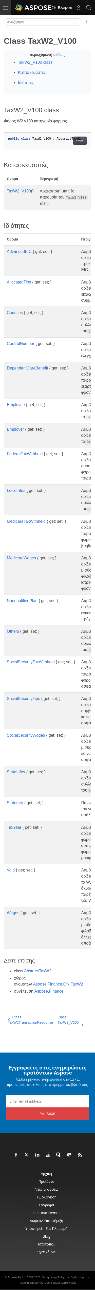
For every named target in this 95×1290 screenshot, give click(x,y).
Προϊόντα (46, 1181)
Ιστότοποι (46, 1244)
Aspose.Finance (49, 991)
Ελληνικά (61, 7)
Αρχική (46, 1173)
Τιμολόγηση (46, 1197)
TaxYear (14, 827)
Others (13, 631)
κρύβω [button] (59, 55)
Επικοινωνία (69, 1282)
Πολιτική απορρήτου (30, 1282)
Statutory (15, 803)
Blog (46, 1236)
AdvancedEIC (19, 251)
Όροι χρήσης (52, 1282)
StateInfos (16, 772)
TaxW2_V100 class (35, 62)
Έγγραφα (46, 1204)
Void (11, 870)
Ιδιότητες (26, 82)
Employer (15, 429)
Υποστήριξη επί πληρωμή (46, 1228)
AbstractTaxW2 (37, 971)
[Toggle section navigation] (86, 22)
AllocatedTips (19, 282)
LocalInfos (16, 490)
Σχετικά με (46, 1252)
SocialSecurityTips (23, 698)
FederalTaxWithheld (25, 454)
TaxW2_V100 (19, 191)
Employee (16, 405)
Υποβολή (47, 1113)
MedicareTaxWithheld (26, 521)
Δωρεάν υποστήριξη (46, 1220)
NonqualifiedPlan (22, 601)
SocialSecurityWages (26, 735)
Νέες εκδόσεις (46, 1189)
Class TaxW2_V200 (70, 1020)
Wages (13, 913)
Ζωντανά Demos (46, 1212)
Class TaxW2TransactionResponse (30, 1019)
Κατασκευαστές (32, 72)
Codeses (15, 313)
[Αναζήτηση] (42, 22)
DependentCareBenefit (27, 368)
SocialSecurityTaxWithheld (31, 662)
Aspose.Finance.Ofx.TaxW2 (58, 984)
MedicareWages (21, 558)
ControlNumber (20, 343)
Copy (80, 140)
